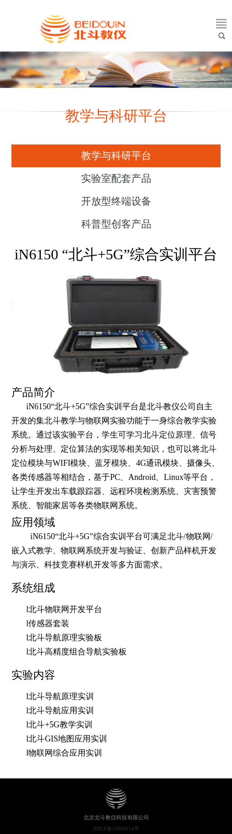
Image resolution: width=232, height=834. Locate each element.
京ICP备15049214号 (116, 828)
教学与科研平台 (116, 155)
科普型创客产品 (116, 224)
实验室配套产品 (116, 178)
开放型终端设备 (116, 201)
